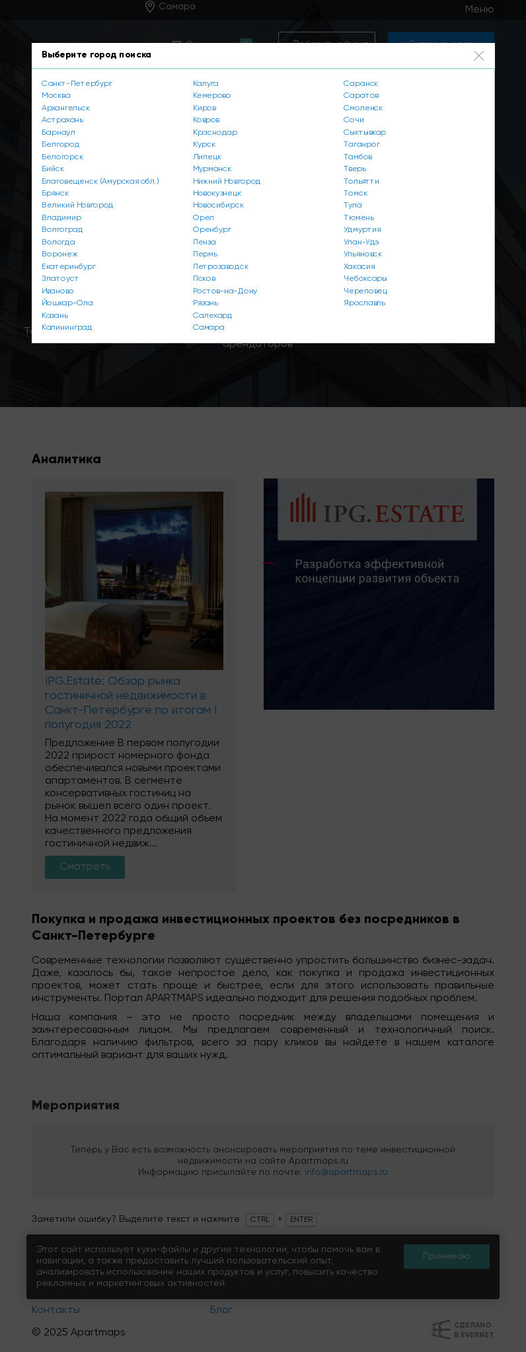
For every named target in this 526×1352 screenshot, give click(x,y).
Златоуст (60, 279)
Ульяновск (363, 254)
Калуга (206, 83)
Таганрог (361, 145)
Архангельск (65, 108)
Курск (204, 145)
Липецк (207, 157)
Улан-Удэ (361, 242)
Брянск (55, 194)
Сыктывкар (365, 132)
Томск (355, 194)
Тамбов (357, 157)
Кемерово (212, 96)
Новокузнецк (217, 194)
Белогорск (62, 157)
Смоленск (363, 108)
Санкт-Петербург (77, 83)
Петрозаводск (220, 267)
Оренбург (212, 230)
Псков (204, 279)
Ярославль (364, 303)
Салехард (213, 316)
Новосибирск (218, 205)
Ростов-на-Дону (225, 291)
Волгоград (62, 230)
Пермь (205, 254)
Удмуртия (362, 230)
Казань (54, 316)
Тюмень (358, 218)
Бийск (53, 169)
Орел (203, 218)
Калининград (67, 328)
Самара (209, 328)
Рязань (205, 303)
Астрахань (62, 120)
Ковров (206, 120)
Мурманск (212, 169)
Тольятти (361, 181)
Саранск (361, 83)
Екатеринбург (68, 267)
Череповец (365, 291)
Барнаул (58, 132)
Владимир (61, 218)
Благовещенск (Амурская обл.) (100, 181)
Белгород (60, 145)
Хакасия (359, 267)
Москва (56, 96)
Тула (353, 205)
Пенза (204, 242)
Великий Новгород (78, 205)
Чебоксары (365, 279)
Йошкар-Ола (67, 303)
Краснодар (215, 132)
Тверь (354, 169)
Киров (204, 108)
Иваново (58, 291)
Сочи (354, 120)
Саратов (361, 96)
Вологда (58, 242)
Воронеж (59, 254)
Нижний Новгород (227, 181)
